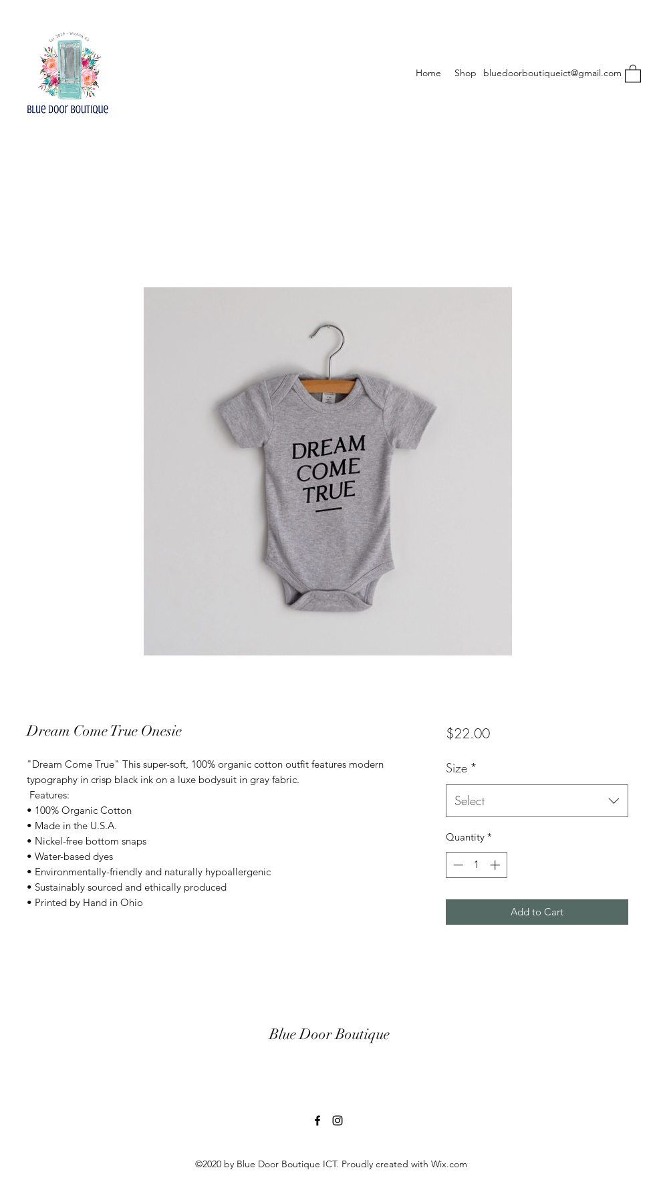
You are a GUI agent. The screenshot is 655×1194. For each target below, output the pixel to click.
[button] (633, 73)
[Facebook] (317, 1120)
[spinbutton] (476, 865)
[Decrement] (457, 865)
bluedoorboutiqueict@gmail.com (552, 73)
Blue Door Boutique (329, 1034)
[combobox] (537, 801)
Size (461, 768)
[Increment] (496, 865)
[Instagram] (337, 1120)
